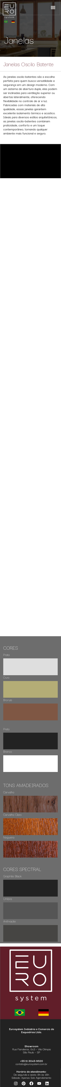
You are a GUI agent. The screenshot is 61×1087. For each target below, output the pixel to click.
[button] (53, 7)
